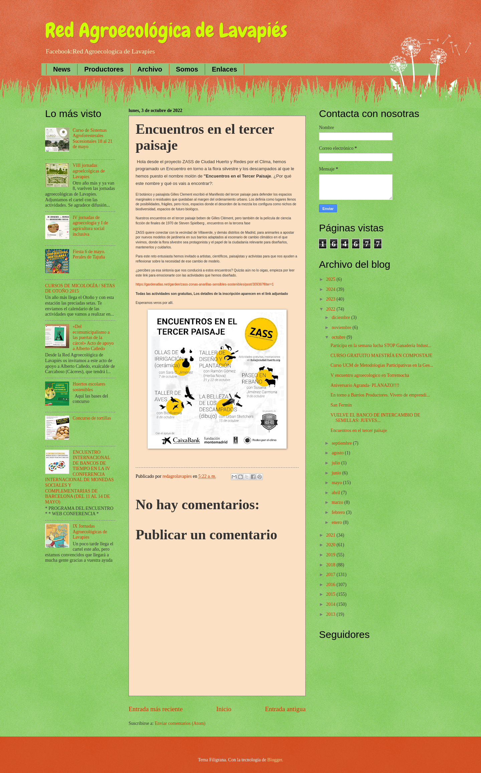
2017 (331, 574)
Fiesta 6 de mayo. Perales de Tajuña (89, 254)
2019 (331, 554)
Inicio (223, 708)
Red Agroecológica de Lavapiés (166, 30)
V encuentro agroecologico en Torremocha (369, 375)
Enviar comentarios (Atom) (180, 723)
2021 (331, 535)
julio (336, 462)
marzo (338, 502)
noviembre (342, 327)
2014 (331, 604)
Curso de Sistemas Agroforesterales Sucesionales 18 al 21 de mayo (93, 138)
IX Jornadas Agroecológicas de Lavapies (90, 532)
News (61, 69)
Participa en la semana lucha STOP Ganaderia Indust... (380, 345)
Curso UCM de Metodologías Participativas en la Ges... (381, 365)
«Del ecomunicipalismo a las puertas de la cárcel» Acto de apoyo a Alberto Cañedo (93, 337)
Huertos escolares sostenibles (89, 386)
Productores (104, 69)
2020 (331, 544)
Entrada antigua (285, 708)
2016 (331, 584)
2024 (331, 289)
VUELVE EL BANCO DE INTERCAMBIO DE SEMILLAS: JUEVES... (375, 418)
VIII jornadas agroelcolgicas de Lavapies (89, 171)
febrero (339, 512)
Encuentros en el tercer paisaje (358, 430)
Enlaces (224, 69)
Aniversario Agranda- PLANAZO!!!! (364, 385)
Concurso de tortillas (92, 418)
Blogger (274, 759)
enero (337, 522)
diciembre (341, 317)
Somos (187, 69)
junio (337, 472)
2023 (331, 299)
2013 (331, 614)
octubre (339, 337)
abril (336, 492)
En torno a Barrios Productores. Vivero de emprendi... (380, 395)
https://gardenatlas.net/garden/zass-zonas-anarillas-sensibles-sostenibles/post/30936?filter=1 (205, 284)
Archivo (149, 69)
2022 (331, 309)
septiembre (342, 443)
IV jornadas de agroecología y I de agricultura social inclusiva (90, 226)
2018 (331, 564)
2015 (331, 594)
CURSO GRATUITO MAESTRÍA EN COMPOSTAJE (381, 355)
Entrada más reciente (156, 708)
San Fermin (341, 405)
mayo (337, 482)
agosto (338, 452)
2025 (331, 279)
